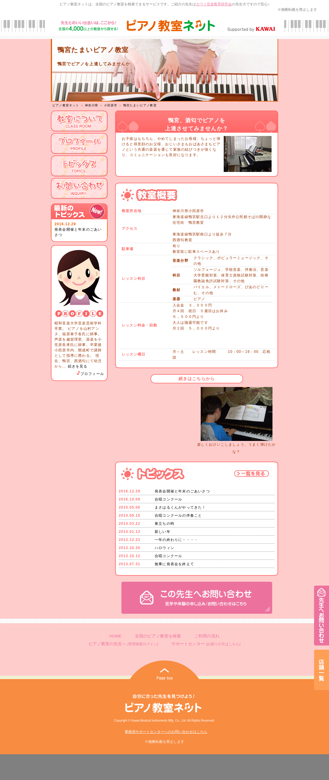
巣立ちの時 (164, 523)
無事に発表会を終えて (174, 564)
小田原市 (111, 105)
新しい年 (162, 532)
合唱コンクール (168, 499)
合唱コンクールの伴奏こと (178, 515)
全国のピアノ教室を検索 (158, 636)
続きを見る (78, 366)
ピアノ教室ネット (65, 105)
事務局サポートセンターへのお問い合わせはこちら (166, 732)
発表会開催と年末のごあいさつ (182, 491)
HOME (115, 636)
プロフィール (90, 374)
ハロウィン (164, 548)
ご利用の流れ (207, 636)
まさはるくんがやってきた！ (180, 507)
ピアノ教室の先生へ (123, 644)
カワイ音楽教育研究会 (214, 4)
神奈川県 (91, 105)
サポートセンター (205, 644)
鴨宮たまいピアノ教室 (140, 105)
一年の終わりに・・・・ (176, 540)
